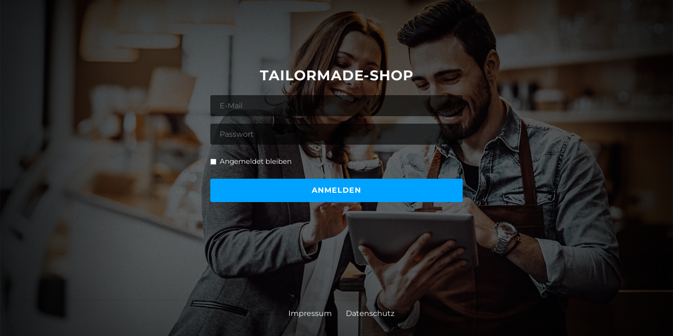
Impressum (310, 313)
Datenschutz (370, 313)
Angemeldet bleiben (256, 161)
